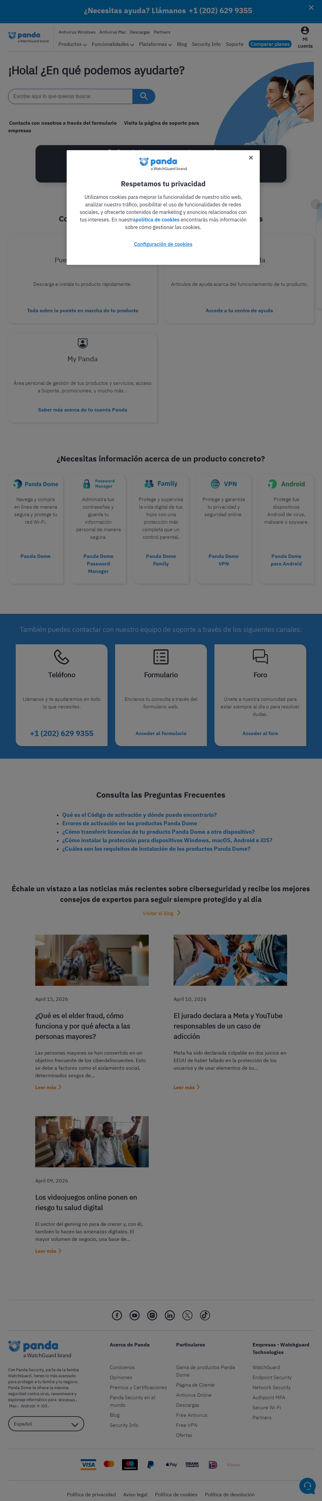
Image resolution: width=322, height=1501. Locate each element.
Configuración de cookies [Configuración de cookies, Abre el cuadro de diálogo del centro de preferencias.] (163, 244)
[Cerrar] (251, 158)
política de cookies (158, 219)
